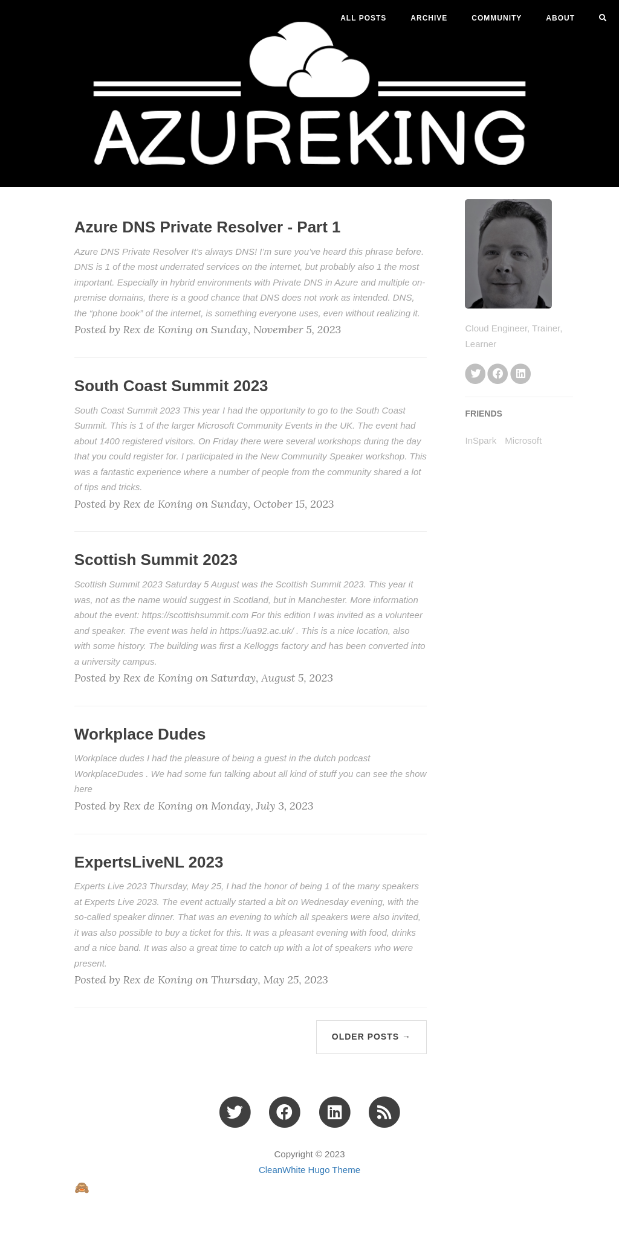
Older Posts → (371, 1036)
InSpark (480, 440)
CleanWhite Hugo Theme (309, 1170)
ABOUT (560, 18)
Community (497, 18)
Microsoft (523, 440)
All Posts (363, 18)
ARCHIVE (428, 18)
